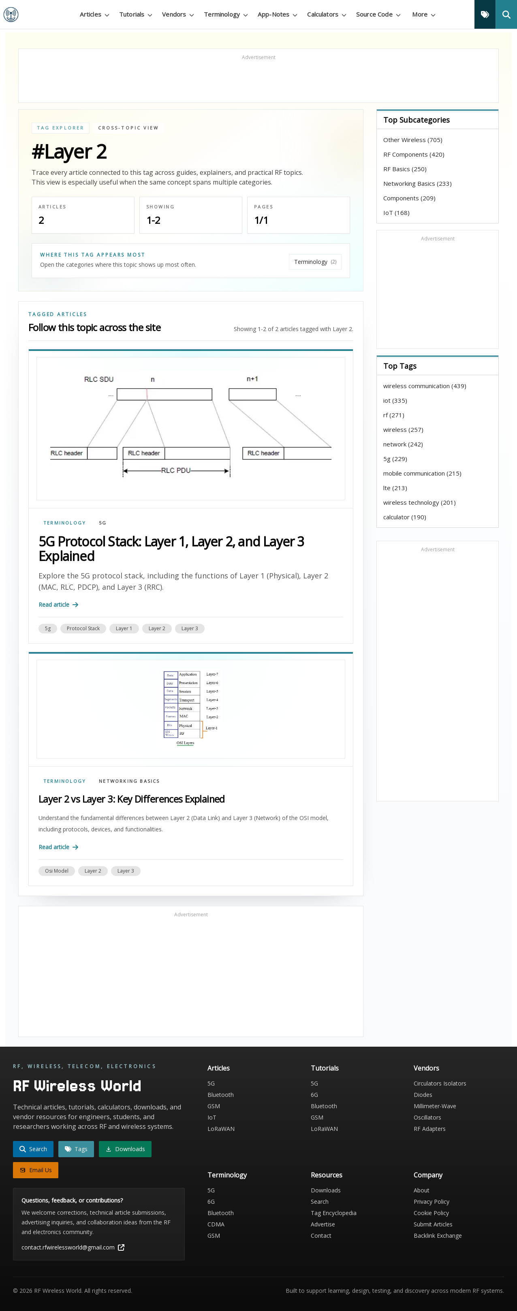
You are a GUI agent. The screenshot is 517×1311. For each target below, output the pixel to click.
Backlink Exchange (438, 1235)
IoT (211, 1117)
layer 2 (157, 628)
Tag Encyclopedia (334, 1213)
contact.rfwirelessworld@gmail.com (72, 1247)
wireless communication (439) (424, 386)
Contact (321, 1235)
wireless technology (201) (419, 502)
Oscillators (427, 1117)
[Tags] (485, 14)
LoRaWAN (221, 1129)
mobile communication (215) (422, 473)
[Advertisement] (258, 79)
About (421, 1190)
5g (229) (395, 459)
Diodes (423, 1095)
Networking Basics (129, 781)
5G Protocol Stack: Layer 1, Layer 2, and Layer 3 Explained (171, 549)
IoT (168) (396, 212)
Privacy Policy (431, 1201)
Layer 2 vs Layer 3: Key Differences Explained (131, 799)
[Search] (506, 14)
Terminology (64, 523)
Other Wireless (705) (412, 140)
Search (320, 1201)
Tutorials (325, 1068)
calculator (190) (404, 517)
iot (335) (395, 400)
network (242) (403, 444)
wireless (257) (403, 429)
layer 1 (124, 628)
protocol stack (83, 628)
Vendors (426, 1068)
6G (314, 1095)
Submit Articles (433, 1224)
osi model (56, 870)
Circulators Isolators (440, 1083)
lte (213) (395, 488)
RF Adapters (430, 1129)
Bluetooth (220, 1095)
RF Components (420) (413, 154)
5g (48, 628)
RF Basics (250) (405, 169)
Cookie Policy (431, 1213)
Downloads (326, 1190)
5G (103, 523)
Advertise (323, 1224)
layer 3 (190, 628)
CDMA (215, 1224)
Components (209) (409, 198)
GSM (213, 1106)
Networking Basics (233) (417, 183)
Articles (218, 1068)
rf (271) (393, 415)
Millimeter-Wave (435, 1106)
